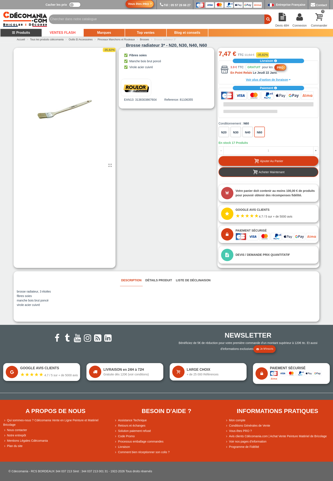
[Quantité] (268, 150)
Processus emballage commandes (139, 441)
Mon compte (235, 420)
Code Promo (124, 436)
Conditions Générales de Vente (247, 425)
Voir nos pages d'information (245, 441)
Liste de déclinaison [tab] (193, 280)
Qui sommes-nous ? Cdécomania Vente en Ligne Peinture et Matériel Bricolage (50, 422)
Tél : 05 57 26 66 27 (174, 5)
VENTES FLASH (63, 32)
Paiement (268, 88)
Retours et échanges (129, 425)
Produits (21, 32)
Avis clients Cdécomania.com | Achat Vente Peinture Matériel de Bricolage (276, 436)
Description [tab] (131, 280)
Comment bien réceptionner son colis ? (142, 452)
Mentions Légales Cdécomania (25, 441)
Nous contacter (15, 430)
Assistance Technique (130, 420)
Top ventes (145, 32)
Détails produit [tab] (158, 280)
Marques (104, 32)
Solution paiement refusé (132, 431)
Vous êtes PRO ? (240, 431)
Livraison (268, 60)
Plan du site (13, 446)
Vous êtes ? (140, 4)
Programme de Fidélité (242, 447)
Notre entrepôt (14, 435)
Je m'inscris (264, 349)
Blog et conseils (187, 32)
